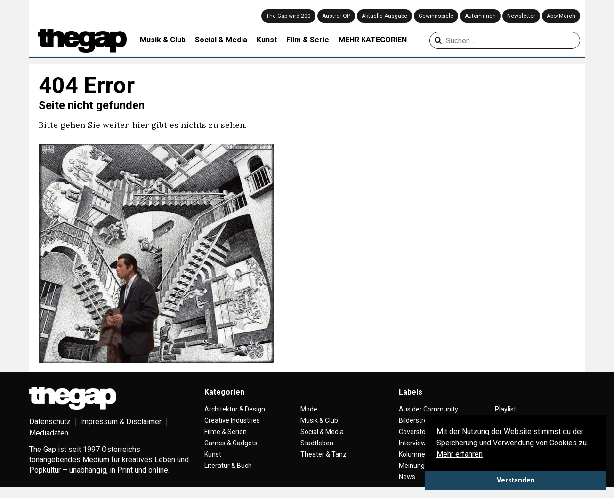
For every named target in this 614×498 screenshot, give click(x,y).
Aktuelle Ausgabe (384, 16)
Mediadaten (48, 432)
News (407, 477)
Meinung (412, 465)
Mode (308, 409)
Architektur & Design (234, 409)
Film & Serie (307, 39)
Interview (412, 443)
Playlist (505, 409)
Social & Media (221, 39)
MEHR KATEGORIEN (373, 39)
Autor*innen (480, 16)
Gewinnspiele (436, 16)
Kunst (267, 39)
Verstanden (516, 480)
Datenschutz (50, 421)
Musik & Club (163, 39)
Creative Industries (232, 420)
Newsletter (521, 16)
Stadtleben (316, 443)
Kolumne (412, 454)
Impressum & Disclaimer (121, 421)
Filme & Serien (225, 431)
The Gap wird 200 (288, 16)
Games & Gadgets (231, 443)
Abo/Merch (561, 16)
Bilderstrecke (418, 420)
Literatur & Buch (228, 465)
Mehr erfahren (459, 454)
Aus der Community (428, 409)
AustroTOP (336, 16)
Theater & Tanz (323, 454)
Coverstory (415, 431)
